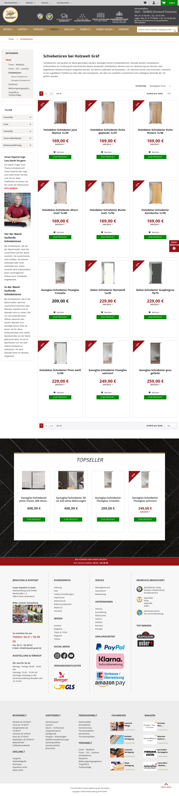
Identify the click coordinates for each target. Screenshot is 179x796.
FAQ (56, 590)
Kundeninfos (64, 2)
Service (46, 2)
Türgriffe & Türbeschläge (14, 93)
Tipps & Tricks (60, 632)
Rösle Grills (18, 770)
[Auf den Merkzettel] (59, 152)
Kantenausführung (12, 145)
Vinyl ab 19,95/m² (21, 725)
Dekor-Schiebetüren (19, 76)
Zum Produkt (60, 156)
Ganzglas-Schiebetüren (20, 80)
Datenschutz (60, 601)
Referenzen (100, 615)
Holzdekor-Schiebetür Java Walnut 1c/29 (60, 131)
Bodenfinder (18, 742)
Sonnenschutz (85, 727)
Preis (5, 124)
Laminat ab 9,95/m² (22, 733)
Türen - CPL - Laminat (18, 68)
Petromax (17, 764)
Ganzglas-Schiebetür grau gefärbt (155, 372)
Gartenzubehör (53, 745)
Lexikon (57, 625)
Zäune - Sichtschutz (55, 727)
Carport (49, 725)
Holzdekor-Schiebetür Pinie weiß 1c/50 (60, 372)
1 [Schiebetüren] (41, 93)
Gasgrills (17, 758)
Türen (8, 60)
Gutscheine (100, 590)
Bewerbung (100, 594)
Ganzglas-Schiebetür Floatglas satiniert (108, 372)
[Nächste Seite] (46, 93)
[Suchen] (174, 31)
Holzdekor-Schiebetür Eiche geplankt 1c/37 (107, 131)
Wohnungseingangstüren (20, 88)
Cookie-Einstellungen (64, 594)
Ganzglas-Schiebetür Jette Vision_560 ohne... (34, 499)
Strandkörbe (84, 725)
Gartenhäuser (52, 722)
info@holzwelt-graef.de (30, 648)
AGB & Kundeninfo (62, 604)
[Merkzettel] (145, 3)
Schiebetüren (14, 72)
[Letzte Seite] (51, 93)
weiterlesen (129, 730)
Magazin (58, 635)
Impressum (59, 597)
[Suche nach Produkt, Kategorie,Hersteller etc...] (157, 29)
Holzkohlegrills (19, 761)
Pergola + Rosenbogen (56, 736)
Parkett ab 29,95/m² (22, 722)
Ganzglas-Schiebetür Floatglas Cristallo (60, 291)
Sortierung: (141, 85)
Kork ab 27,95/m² (21, 736)
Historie (99, 608)
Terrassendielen (86, 730)
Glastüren (13, 84)
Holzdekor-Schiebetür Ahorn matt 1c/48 (60, 211)
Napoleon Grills (20, 767)
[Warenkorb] (169, 3)
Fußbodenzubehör (21, 745)
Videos (57, 639)
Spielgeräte (51, 733)
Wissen (30, 2)
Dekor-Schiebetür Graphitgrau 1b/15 (155, 291)
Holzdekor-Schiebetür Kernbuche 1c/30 (155, 211)
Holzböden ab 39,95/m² (23, 739)
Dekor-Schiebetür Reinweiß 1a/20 (107, 291)
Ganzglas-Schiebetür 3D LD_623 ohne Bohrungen (71, 499)
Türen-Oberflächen (12, 138)
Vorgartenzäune (53, 730)
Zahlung (58, 587)
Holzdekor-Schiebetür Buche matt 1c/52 (108, 211)
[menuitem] (37, 2)
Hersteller (8, 117)
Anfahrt (98, 622)
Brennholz (50, 748)
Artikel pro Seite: (155, 93)
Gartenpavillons (53, 742)
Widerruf (58, 607)
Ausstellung (100, 612)
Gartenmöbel (85, 722)
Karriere (99, 625)
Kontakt (99, 629)
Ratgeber (58, 629)
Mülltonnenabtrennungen (58, 739)
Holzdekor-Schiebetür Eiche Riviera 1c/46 (155, 131)
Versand (58, 611)
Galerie (98, 619)
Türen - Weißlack (16, 64)
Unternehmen (12, 2)
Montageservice (102, 587)
